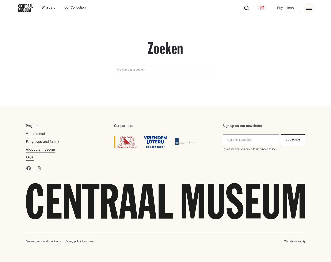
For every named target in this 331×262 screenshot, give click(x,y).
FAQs (30, 157)
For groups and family (42, 142)
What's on (49, 8)
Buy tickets (285, 8)
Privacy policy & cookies (79, 241)
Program (32, 126)
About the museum (40, 150)
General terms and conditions (43, 241)
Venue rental (35, 134)
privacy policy (267, 149)
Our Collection (75, 8)
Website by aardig (294, 241)
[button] (261, 8)
